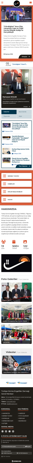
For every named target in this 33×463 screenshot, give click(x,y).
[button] (2, 2)
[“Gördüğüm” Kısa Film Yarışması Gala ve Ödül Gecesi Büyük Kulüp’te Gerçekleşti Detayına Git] (16, 14)
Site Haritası (5, 456)
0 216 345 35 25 (11, 401)
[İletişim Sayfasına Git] (30, 2)
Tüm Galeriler (24, 279)
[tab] (9, 112)
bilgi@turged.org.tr (12, 404)
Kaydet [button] (28, 446)
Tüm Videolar (22, 352)
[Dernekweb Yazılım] (16, 461)
